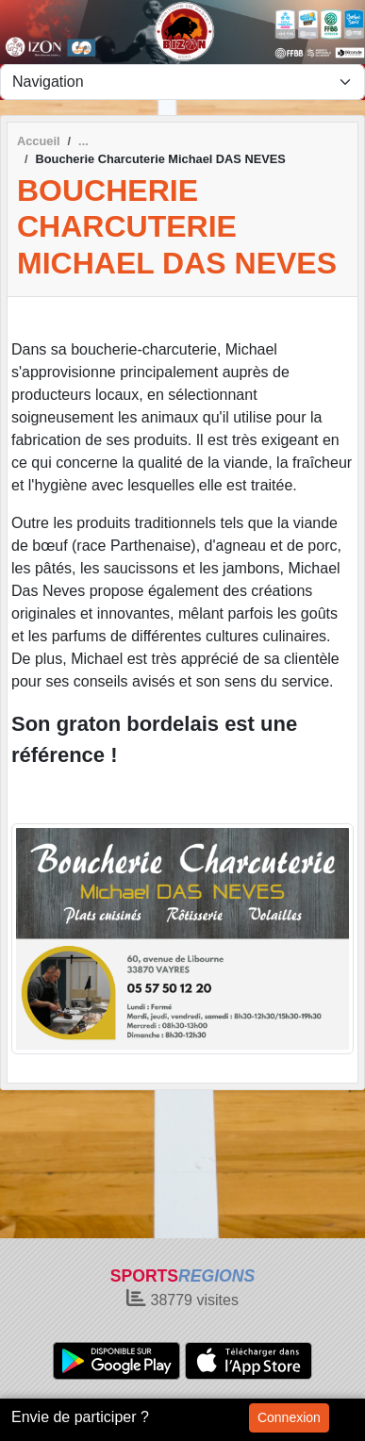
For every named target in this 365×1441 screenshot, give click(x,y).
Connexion (289, 1417)
